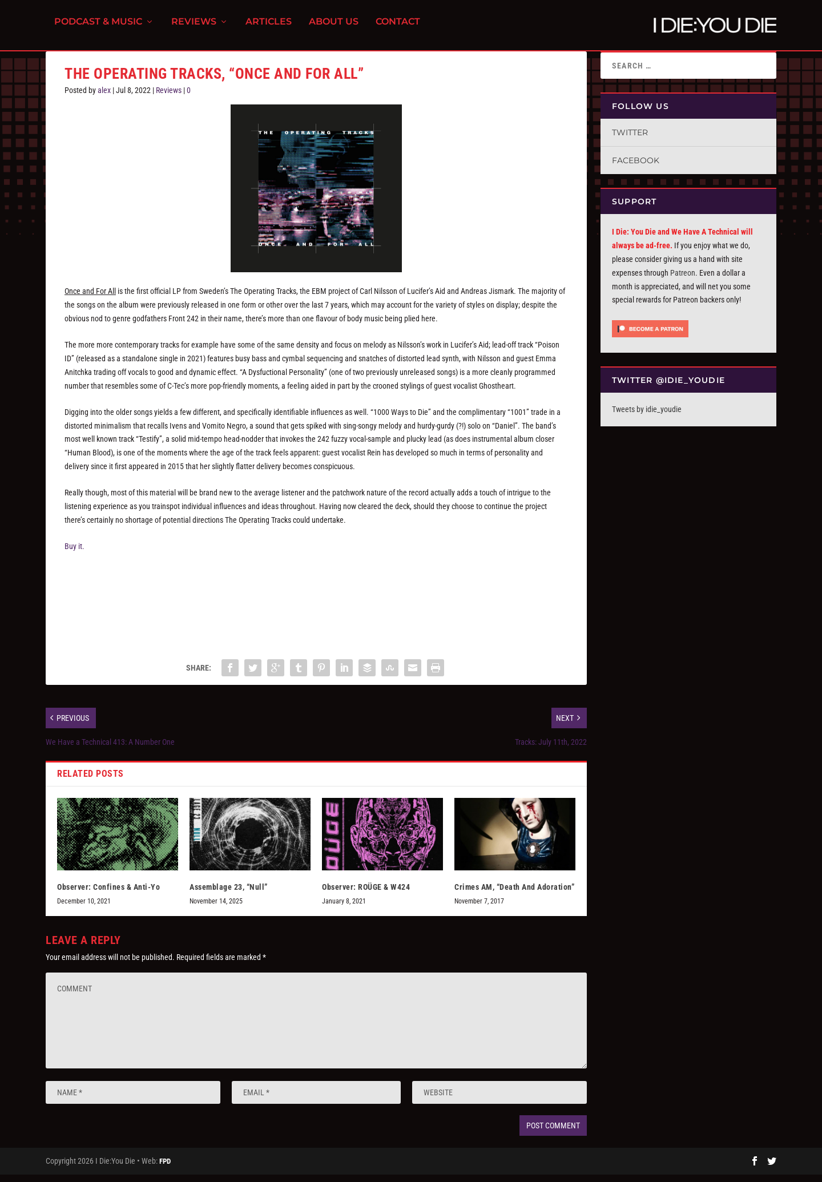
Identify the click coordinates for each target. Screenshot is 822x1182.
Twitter (630, 139)
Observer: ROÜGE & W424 (366, 893)
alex (104, 97)
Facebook (635, 167)
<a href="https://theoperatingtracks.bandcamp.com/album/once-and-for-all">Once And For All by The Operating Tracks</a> (316, 607)
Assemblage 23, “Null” (229, 893)
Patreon (682, 279)
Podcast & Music (98, 29)
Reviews (193, 29)
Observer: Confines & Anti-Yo (108, 893)
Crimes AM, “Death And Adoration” (514, 893)
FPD (165, 1168)
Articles (268, 29)
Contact (398, 29)
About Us (333, 29)
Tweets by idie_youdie (647, 416)
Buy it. (74, 553)
